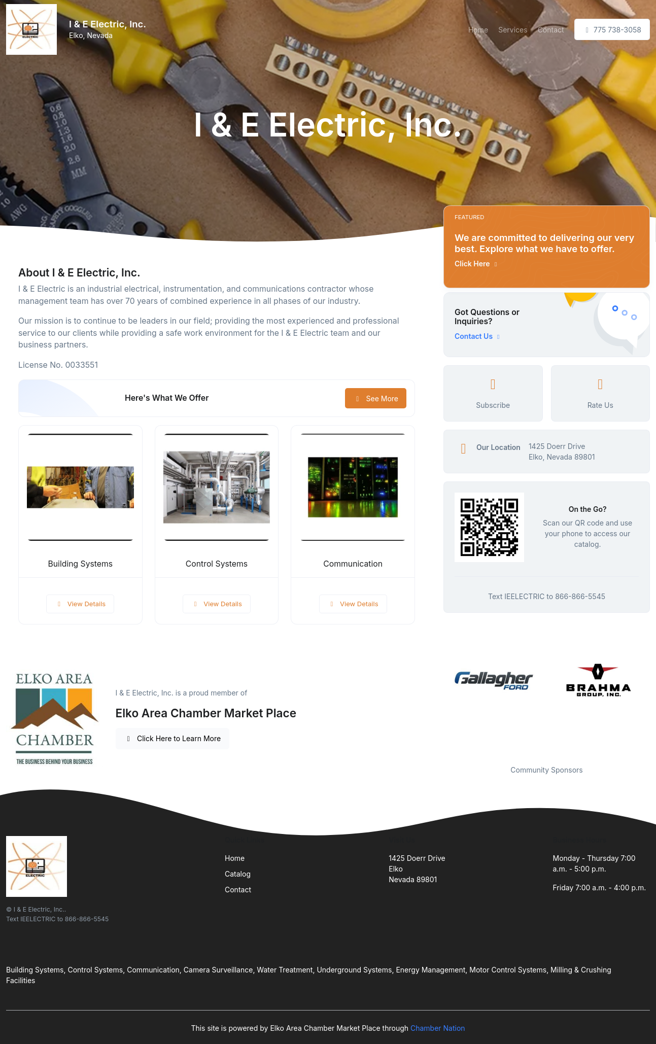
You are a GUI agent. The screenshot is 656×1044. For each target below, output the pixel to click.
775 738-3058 (612, 29)
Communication (353, 564)
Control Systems (217, 564)
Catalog (238, 873)
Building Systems (80, 564)
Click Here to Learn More (172, 738)
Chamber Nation (437, 1028)
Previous (436, 707)
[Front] (33, 29)
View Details (80, 604)
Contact (551, 29)
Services (512, 29)
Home (478, 29)
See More (375, 398)
